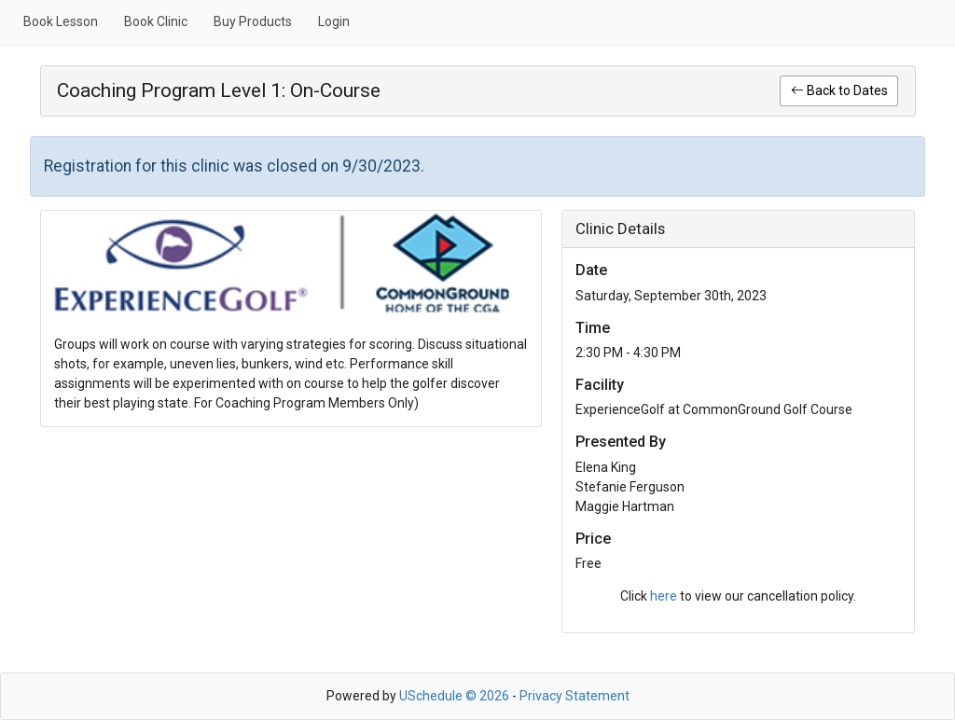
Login (334, 21)
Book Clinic (155, 21)
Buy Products (253, 21)
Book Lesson (60, 21)
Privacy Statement (574, 695)
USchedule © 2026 (454, 695)
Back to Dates (839, 90)
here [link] (663, 595)
